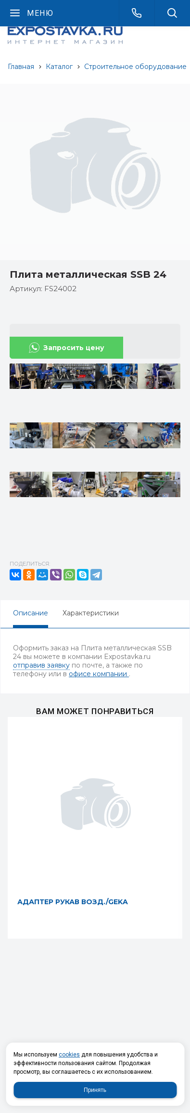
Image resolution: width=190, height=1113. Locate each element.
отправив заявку (41, 665)
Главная (21, 66)
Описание (30, 613)
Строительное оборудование (135, 66)
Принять (95, 1090)
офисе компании (99, 674)
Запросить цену (73, 347)
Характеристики (91, 613)
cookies (69, 1054)
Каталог (59, 66)
